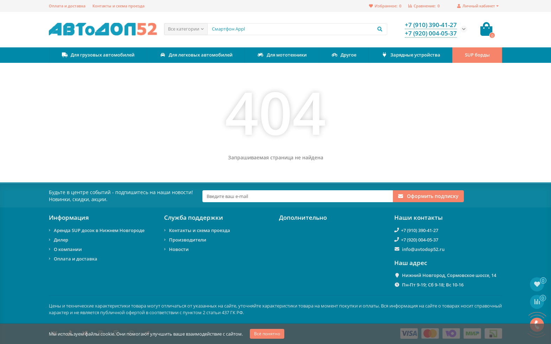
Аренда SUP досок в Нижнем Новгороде (99, 230)
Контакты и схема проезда (118, 5)
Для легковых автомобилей (196, 55)
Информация (69, 217)
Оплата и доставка (67, 5)
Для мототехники (282, 55)
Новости (179, 249)
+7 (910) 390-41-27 (419, 230)
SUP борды (477, 55)
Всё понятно (267, 334)
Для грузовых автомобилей (98, 55)
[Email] (297, 196)
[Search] (297, 29)
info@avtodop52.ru (423, 249)
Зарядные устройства (410, 55)
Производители (187, 240)
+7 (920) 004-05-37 (419, 240)
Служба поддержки (193, 217)
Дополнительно (303, 217)
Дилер (61, 240)
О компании (68, 249)
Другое (343, 55)
